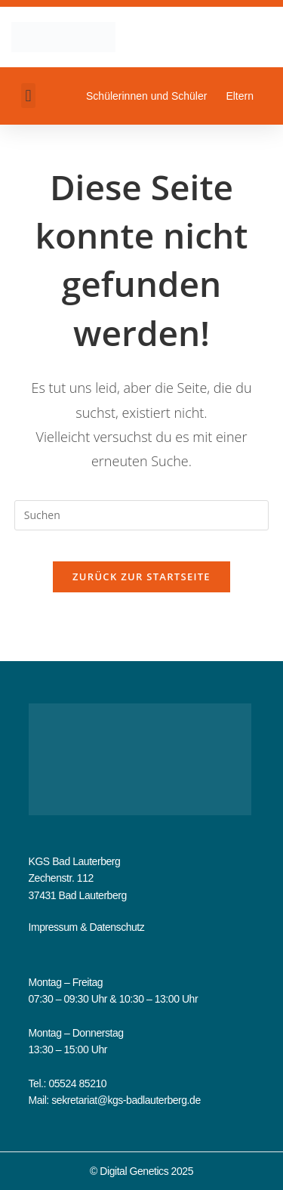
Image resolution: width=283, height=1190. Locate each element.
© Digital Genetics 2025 (141, 1171)
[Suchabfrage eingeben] (141, 515)
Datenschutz (116, 927)
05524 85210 (77, 1083)
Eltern (240, 96)
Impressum (53, 927)
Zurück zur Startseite (141, 576)
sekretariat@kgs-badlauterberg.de (125, 1100)
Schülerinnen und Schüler (146, 96)
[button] (28, 95)
